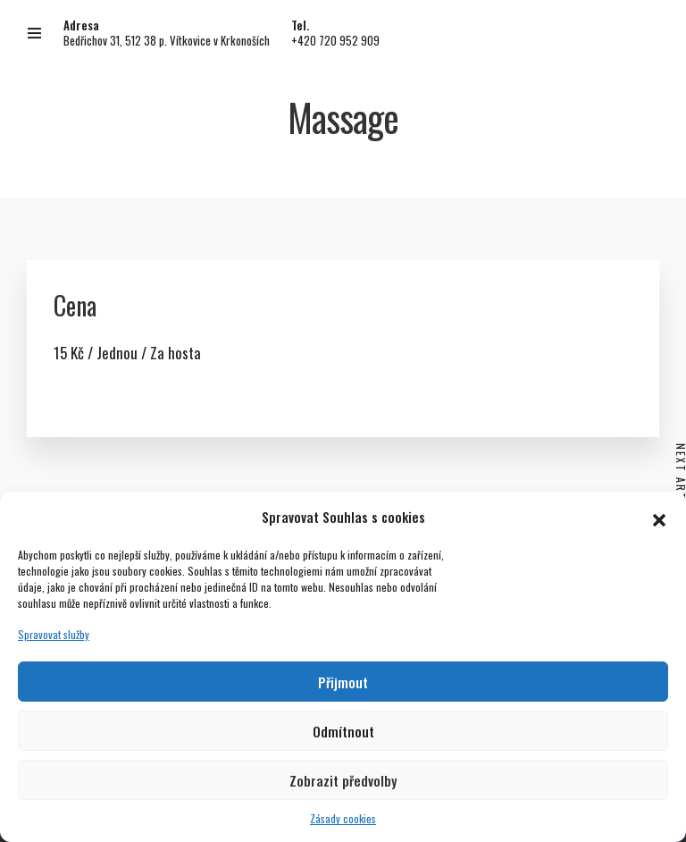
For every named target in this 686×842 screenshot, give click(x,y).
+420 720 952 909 (335, 40)
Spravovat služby (53, 634)
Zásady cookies (343, 818)
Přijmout (343, 682)
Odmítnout (343, 731)
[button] (659, 517)
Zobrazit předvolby (343, 780)
